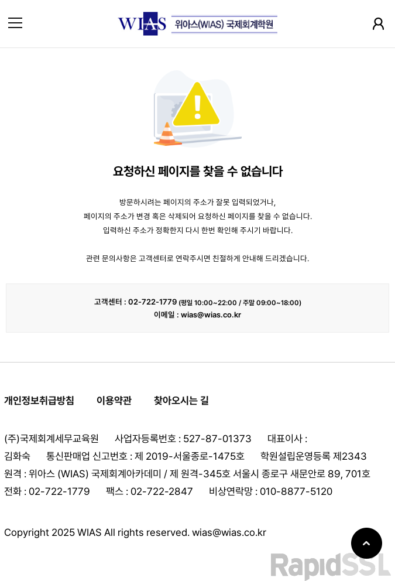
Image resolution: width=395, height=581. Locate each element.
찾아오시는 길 (181, 400)
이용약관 (114, 400)
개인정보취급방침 (39, 400)
